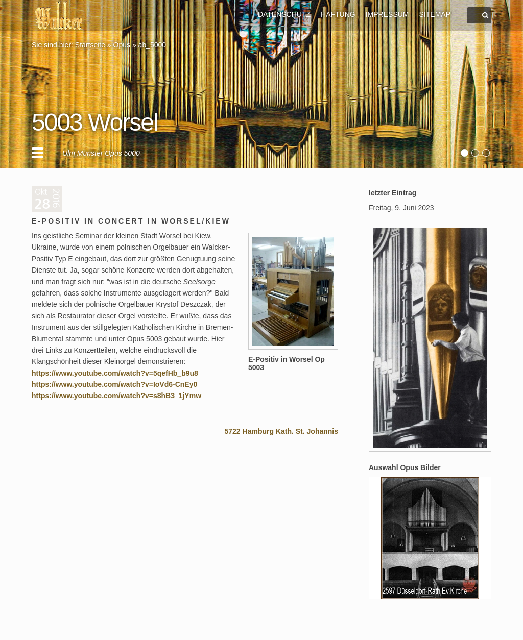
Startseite (90, 45)
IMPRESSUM (387, 14)
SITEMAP (434, 14)
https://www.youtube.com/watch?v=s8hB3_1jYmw (116, 395)
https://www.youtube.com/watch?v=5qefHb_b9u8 (115, 373)
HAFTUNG (338, 14)
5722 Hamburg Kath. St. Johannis (282, 431)
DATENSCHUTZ (284, 14)
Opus (121, 45)
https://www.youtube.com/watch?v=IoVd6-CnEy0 (114, 384)
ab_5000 (152, 45)
